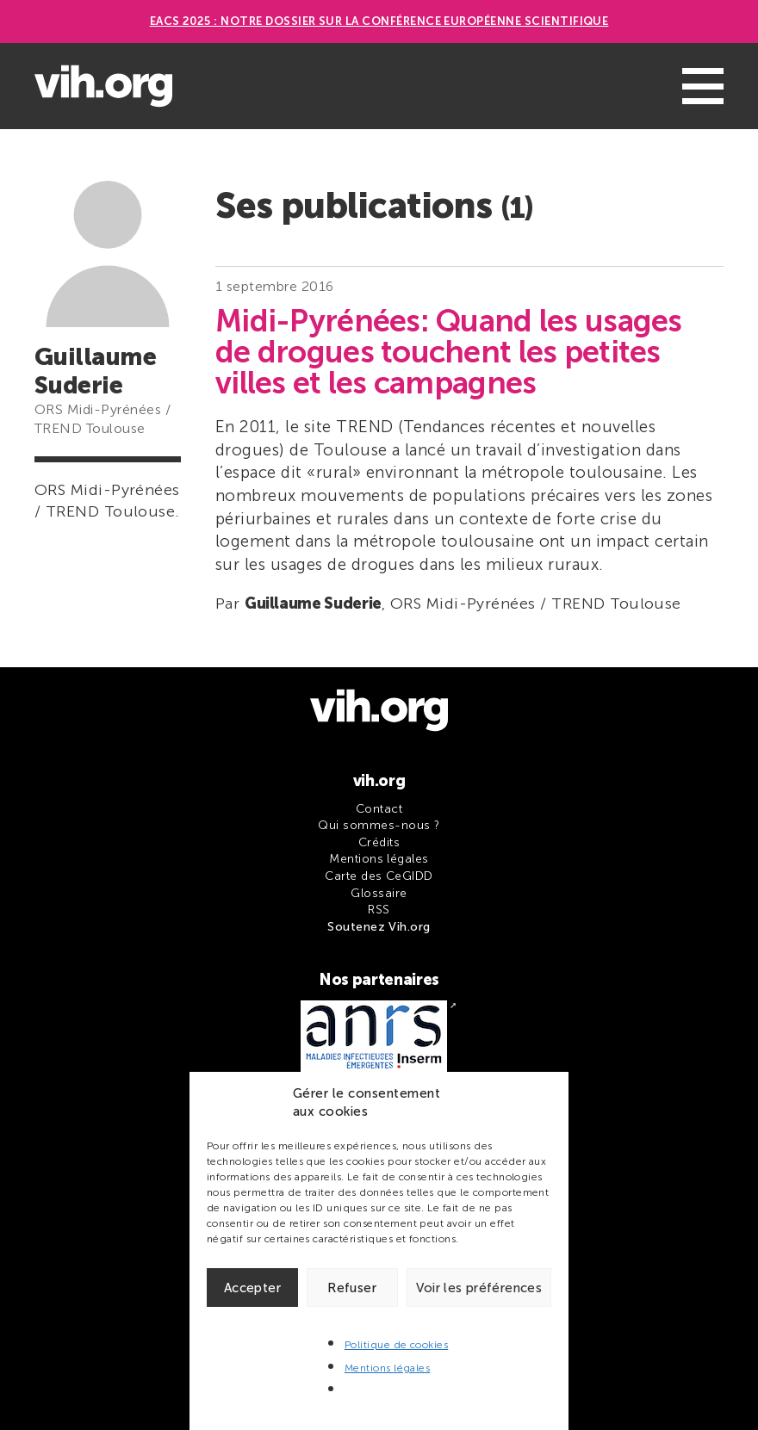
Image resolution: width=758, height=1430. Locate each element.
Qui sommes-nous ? (378, 825)
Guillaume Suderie (313, 603)
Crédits (379, 842)
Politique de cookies (397, 1345)
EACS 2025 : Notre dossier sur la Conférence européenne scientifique (379, 21)
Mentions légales (388, 1368)
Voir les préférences (479, 1288)
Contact (379, 809)
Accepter (252, 1288)
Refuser (351, 1288)
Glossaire (379, 893)
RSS (378, 909)
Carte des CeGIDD (379, 876)
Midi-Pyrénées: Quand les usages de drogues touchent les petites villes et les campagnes (448, 352)
